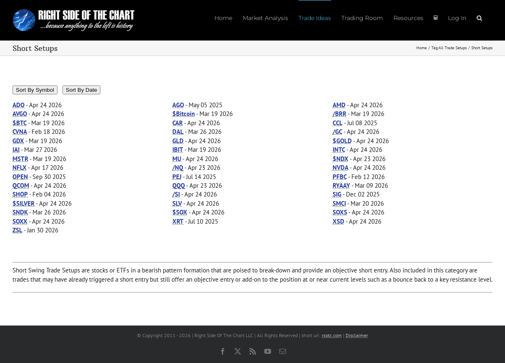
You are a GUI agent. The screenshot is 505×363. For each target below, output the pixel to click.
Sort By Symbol (35, 90)
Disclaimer (357, 335)
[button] (479, 17)
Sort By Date (81, 90)
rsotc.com (332, 335)
